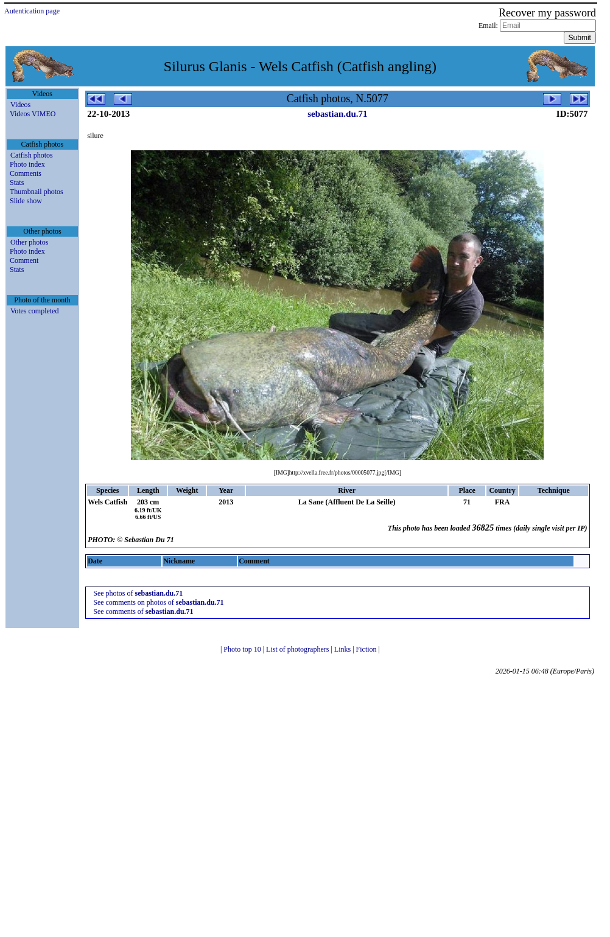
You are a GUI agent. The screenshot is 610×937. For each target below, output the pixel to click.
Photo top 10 (242, 649)
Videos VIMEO (32, 114)
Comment (24, 260)
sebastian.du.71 (337, 114)
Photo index (27, 164)
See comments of (143, 611)
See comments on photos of (158, 602)
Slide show (26, 201)
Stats (17, 182)
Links (343, 649)
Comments (25, 173)
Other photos (29, 242)
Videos (20, 104)
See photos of (138, 593)
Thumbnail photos (36, 191)
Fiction (367, 649)
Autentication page (32, 11)
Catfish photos (31, 155)
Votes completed (34, 311)
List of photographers (298, 649)
